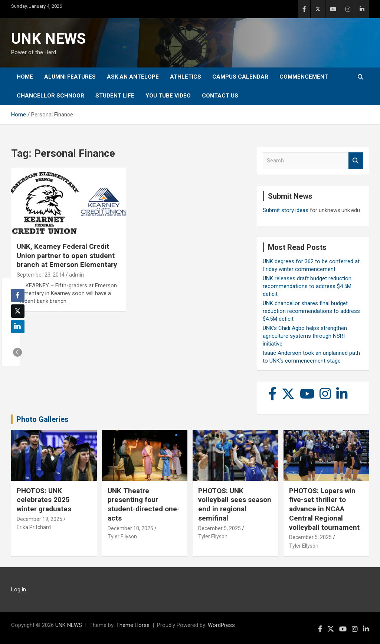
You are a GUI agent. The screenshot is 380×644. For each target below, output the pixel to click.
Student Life (114, 95)
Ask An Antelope (133, 76)
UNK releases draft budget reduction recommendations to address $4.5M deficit (307, 286)
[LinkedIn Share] (17, 326)
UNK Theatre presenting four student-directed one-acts (144, 504)
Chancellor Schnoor (50, 95)
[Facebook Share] (17, 295)
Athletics (185, 76)
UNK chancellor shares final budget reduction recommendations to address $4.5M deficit (311, 311)
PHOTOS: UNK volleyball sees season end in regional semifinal (234, 504)
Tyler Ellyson (122, 536)
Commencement (303, 76)
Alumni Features (70, 76)
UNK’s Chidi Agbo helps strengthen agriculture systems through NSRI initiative (305, 336)
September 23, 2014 (41, 275)
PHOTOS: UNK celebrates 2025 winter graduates (44, 499)
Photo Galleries (42, 419)
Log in (18, 589)
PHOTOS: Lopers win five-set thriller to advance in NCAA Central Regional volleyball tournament (324, 509)
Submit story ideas (285, 210)
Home (25, 76)
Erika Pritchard (34, 527)
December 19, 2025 (39, 519)
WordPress (221, 625)
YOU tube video (168, 95)
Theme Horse (133, 625)
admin (76, 275)
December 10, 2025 (130, 528)
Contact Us (220, 95)
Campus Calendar (240, 76)
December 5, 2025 (219, 528)
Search (355, 160)
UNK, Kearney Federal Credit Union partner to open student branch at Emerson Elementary (67, 255)
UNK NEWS (48, 38)
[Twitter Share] (17, 311)
